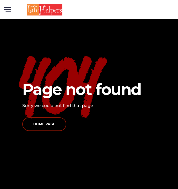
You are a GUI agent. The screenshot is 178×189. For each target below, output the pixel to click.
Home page (44, 124)
